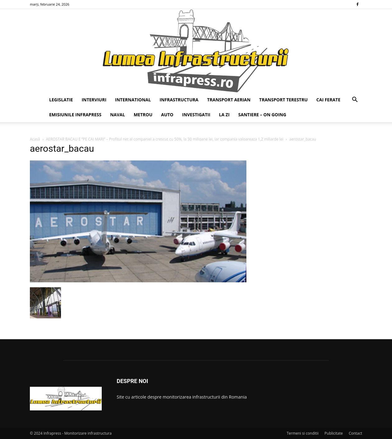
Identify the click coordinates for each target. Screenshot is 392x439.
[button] (354, 100)
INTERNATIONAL (133, 100)
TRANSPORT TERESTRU (283, 100)
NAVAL (117, 115)
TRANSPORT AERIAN (228, 100)
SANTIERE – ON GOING (262, 115)
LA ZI (224, 115)
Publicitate (333, 433)
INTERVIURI (94, 100)
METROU (143, 115)
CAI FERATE (328, 100)
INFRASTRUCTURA (179, 100)
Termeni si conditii (303, 433)
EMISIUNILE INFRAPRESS (75, 115)
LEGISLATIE (61, 100)
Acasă (35, 139)
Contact (355, 433)
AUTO (167, 115)
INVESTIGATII (196, 115)
